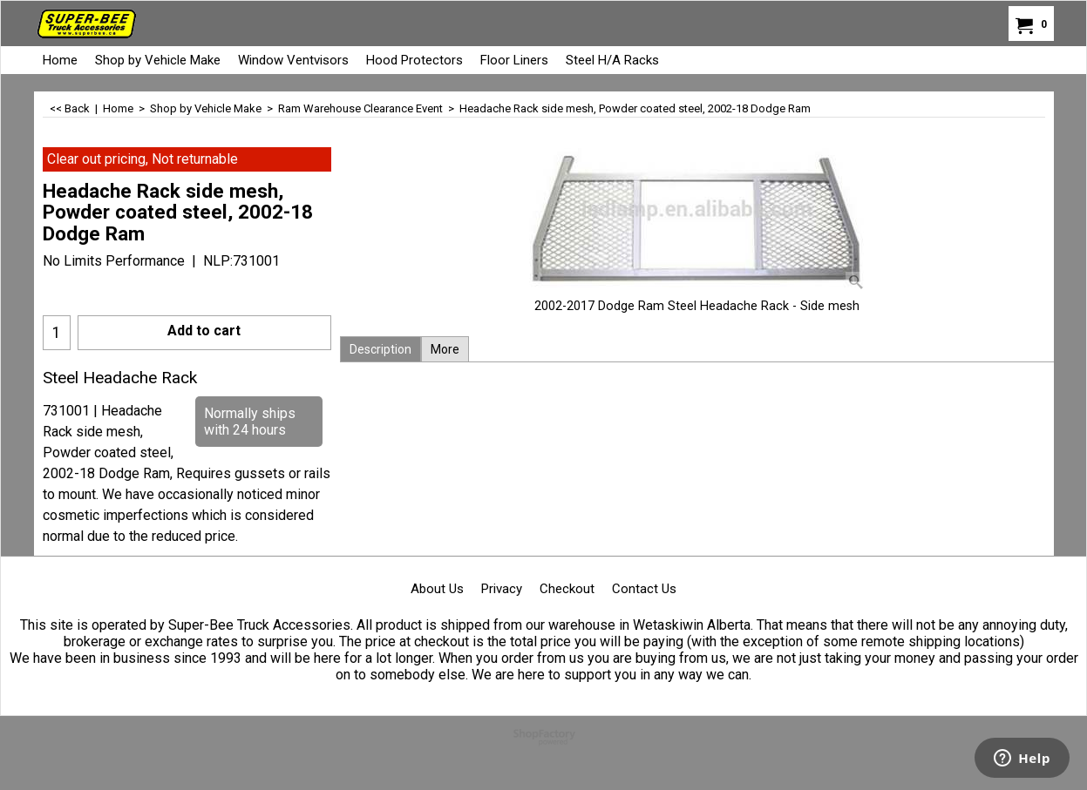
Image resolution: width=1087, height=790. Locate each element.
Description (380, 349)
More (445, 349)
